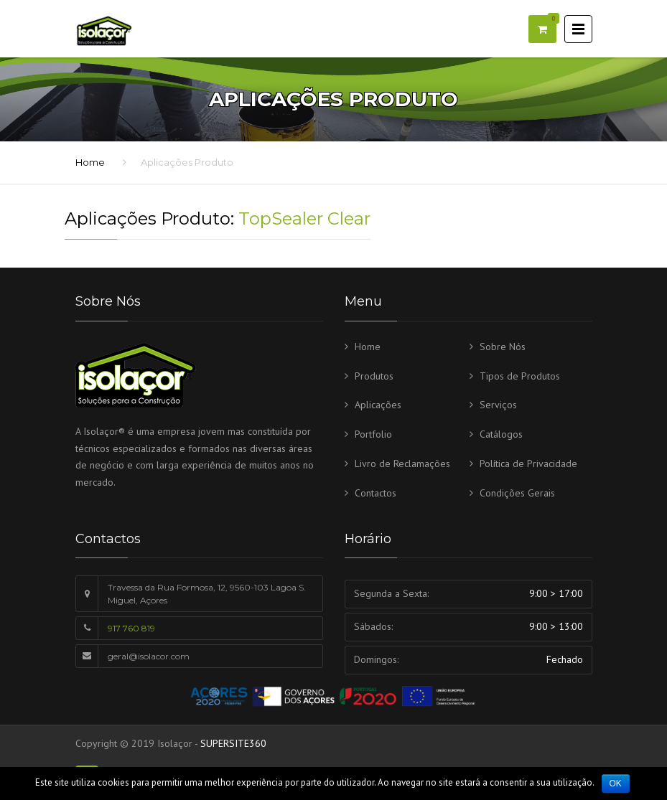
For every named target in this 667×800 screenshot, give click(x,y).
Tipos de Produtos (520, 376)
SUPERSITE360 (233, 743)
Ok (616, 783)
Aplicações (378, 404)
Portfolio (373, 434)
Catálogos (501, 434)
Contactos (375, 492)
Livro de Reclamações (402, 463)
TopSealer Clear (304, 218)
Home (90, 162)
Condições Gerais (517, 492)
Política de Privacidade (528, 463)
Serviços (498, 404)
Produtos (374, 376)
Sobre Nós (503, 346)
